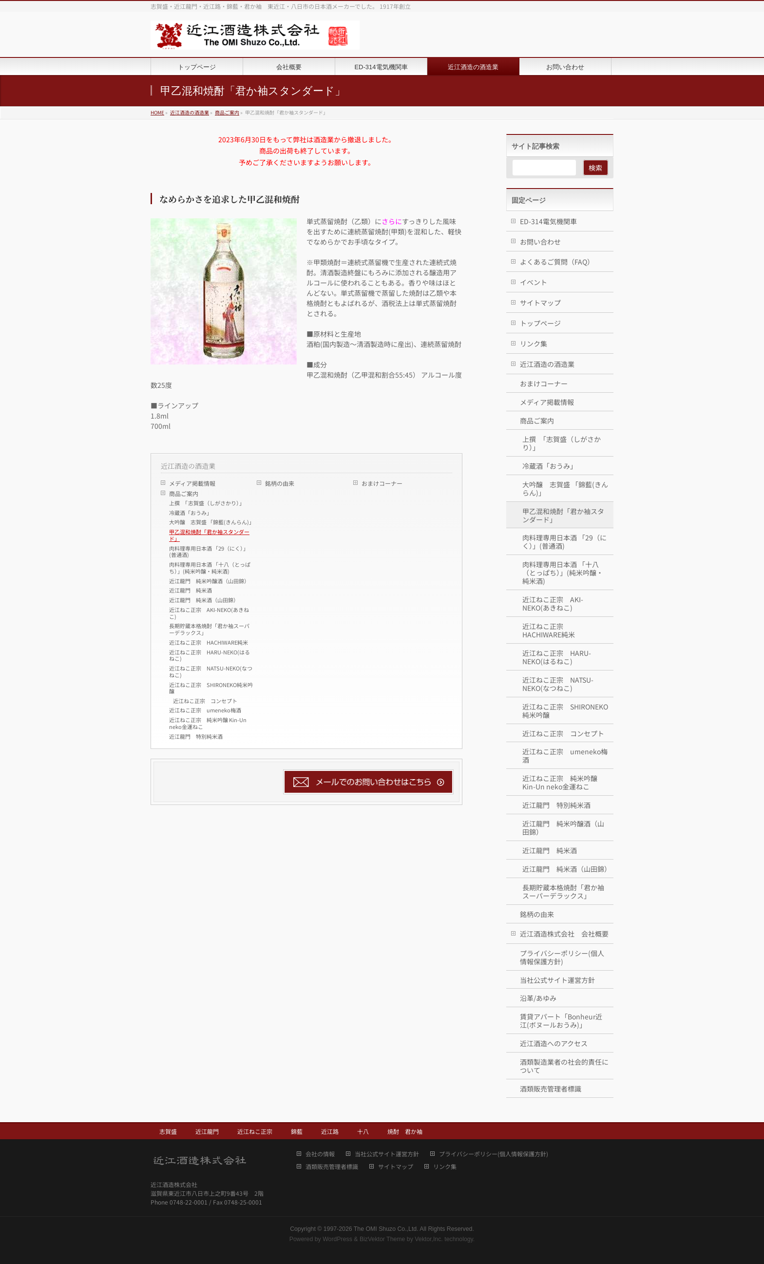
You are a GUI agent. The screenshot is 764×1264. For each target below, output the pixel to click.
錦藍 (297, 1131)
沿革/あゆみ (538, 998)
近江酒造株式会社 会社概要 (564, 933)
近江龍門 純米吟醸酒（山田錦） (209, 581)
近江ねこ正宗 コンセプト (205, 701)
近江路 (330, 1131)
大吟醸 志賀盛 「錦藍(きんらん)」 (211, 522)
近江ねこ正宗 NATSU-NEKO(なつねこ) (210, 671)
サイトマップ (540, 302)
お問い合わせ (540, 242)
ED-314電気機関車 (548, 221)
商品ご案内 (183, 493)
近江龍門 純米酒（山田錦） (204, 600)
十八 (363, 1131)
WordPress (337, 1239)
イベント (533, 282)
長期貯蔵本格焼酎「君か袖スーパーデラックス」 (209, 629)
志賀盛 (168, 1131)
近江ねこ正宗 (254, 1131)
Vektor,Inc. (429, 1239)
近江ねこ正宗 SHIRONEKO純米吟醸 (211, 688)
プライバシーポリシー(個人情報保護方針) (562, 957)
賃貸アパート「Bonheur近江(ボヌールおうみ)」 (561, 1021)
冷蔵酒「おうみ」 (190, 513)
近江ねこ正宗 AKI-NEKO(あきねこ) (209, 613)
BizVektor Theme (382, 1239)
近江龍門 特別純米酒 (196, 736)
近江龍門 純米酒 (190, 590)
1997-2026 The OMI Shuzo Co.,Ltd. (371, 1229)
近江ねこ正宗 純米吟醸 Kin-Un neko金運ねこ (208, 723)
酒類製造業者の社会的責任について (564, 1066)
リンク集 (533, 343)
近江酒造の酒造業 (188, 466)
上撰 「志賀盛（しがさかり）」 (207, 503)
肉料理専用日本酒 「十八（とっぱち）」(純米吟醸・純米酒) (209, 567)
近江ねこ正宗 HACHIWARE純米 (208, 642)
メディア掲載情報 (192, 483)
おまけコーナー (382, 483)
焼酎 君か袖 (404, 1131)
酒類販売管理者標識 (550, 1088)
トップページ (540, 323)
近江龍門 (207, 1131)
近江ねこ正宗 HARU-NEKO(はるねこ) (209, 655)
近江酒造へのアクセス (554, 1043)
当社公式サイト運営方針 (557, 980)
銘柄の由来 (279, 483)
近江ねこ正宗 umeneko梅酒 (205, 710)
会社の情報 (320, 1154)
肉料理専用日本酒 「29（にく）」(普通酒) (208, 551)
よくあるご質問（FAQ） (557, 262)
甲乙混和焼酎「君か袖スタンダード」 (209, 535)
